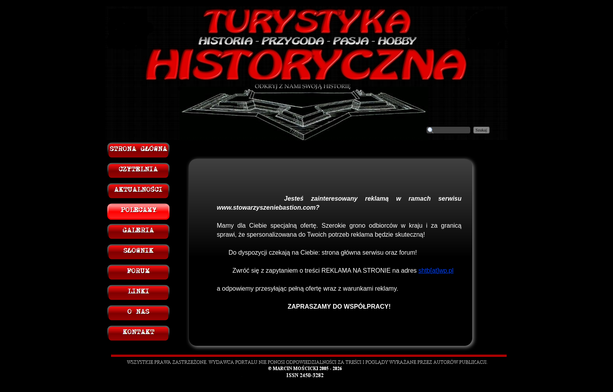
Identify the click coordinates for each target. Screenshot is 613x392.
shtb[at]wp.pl (435, 270)
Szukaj (481, 130)
